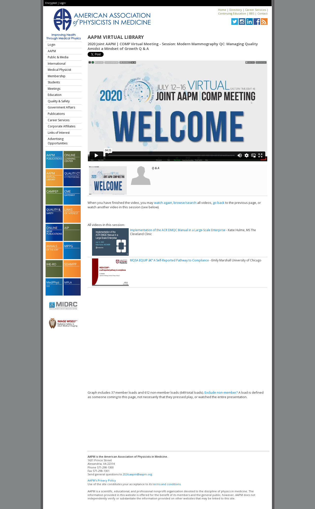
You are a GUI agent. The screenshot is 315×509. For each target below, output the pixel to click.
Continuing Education (232, 13)
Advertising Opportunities (57, 141)
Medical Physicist (59, 70)
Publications (56, 114)
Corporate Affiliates (61, 126)
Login (63, 3)
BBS (251, 13)
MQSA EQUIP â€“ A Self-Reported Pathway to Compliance (169, 260)
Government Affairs (61, 107)
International (56, 63)
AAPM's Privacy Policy (102, 480)
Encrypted (51, 3)
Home (222, 10)
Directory (235, 10)
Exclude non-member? (221, 392)
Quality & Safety (59, 101)
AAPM (52, 51)
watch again (163, 202)
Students (54, 82)
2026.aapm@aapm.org (137, 474)
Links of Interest (59, 133)
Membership (56, 76)
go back (218, 202)
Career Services (255, 10)
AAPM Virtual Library (116, 37)
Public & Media (58, 57)
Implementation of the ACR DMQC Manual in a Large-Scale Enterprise (177, 230)
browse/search (184, 202)
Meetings (54, 89)
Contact (262, 13)
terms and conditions (167, 484)
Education (55, 95)
